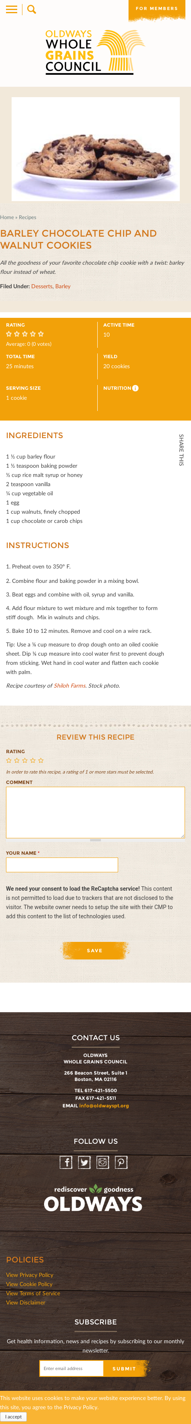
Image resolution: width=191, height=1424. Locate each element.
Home (7, 217)
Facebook (181, 478)
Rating (15, 751)
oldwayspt (94, 1201)
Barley (62, 286)
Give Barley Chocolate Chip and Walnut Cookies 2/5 (18, 761)
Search (31, 9)
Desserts (41, 286)
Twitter (181, 496)
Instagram (104, 1163)
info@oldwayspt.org (104, 1106)
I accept (13, 1417)
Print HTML (181, 531)
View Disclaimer (25, 1302)
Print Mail (181, 549)
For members (157, 8)
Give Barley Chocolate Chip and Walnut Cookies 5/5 (42, 761)
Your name (23, 853)
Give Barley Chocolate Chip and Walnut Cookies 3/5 (26, 761)
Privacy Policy (80, 1407)
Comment (19, 782)
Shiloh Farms (69, 685)
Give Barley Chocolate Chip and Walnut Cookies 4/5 (34, 761)
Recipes (27, 217)
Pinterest (122, 1163)
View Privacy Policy (29, 1274)
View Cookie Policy (29, 1283)
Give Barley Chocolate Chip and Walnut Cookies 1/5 (10, 761)
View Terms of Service (33, 1293)
